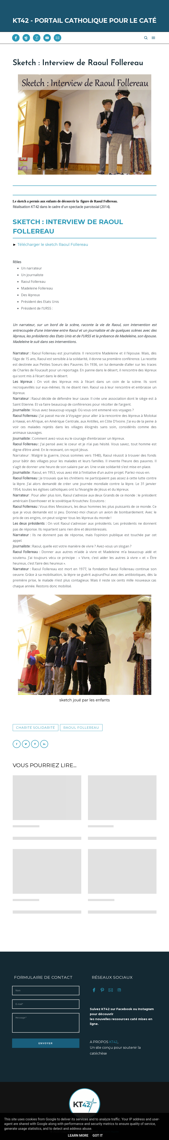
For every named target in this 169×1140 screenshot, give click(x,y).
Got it (98, 1135)
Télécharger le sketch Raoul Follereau (52, 244)
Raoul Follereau (81, 728)
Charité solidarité (35, 728)
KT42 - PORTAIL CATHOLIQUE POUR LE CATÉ (84, 20)
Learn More (78, 1135)
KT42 (113, 1042)
